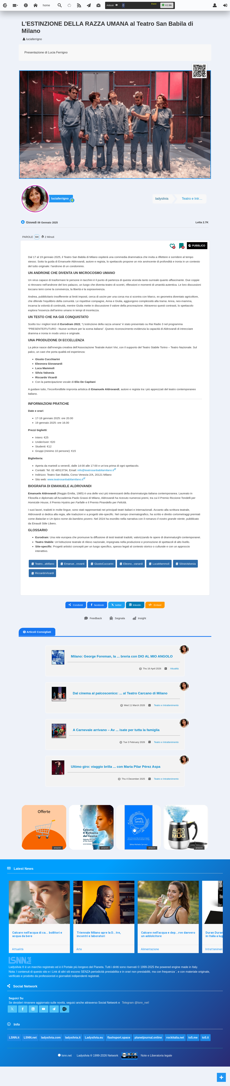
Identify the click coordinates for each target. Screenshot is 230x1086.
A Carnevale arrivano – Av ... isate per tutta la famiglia (116, 747)
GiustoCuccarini (101, 580)
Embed (155, 621)
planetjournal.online (148, 1056)
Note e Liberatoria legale (156, 1074)
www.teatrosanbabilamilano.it (66, 488)
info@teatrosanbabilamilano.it (98, 479)
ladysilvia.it (73, 1056)
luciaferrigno (60, 199)
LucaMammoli (158, 580)
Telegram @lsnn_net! (135, 1020)
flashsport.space (118, 1056)
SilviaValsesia (185, 580)
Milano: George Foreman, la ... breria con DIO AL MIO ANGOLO (122, 673)
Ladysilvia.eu (94, 1056)
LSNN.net (30, 1056)
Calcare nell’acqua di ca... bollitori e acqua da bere (37, 952)
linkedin (135, 621)
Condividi (76, 621)
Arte (79, 967)
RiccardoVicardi (42, 589)
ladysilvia (161, 199)
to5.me (193, 1056)
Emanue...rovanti (72, 580)
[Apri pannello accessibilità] (26, 5)
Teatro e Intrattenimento (194, 199)
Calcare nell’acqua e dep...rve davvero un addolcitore (168, 952)
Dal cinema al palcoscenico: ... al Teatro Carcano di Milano (120, 710)
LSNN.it (14, 1056)
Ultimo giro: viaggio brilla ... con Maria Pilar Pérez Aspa (115, 784)
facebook (97, 621)
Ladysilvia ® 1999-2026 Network (97, 1074)
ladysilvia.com (51, 1056)
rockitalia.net (175, 1056)
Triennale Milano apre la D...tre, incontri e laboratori (99, 952)
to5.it (205, 1056)
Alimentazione (150, 967)
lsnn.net (65, 1074)
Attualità (174, 685)
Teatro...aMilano (42, 580)
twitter (116, 621)
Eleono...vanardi (131, 580)
